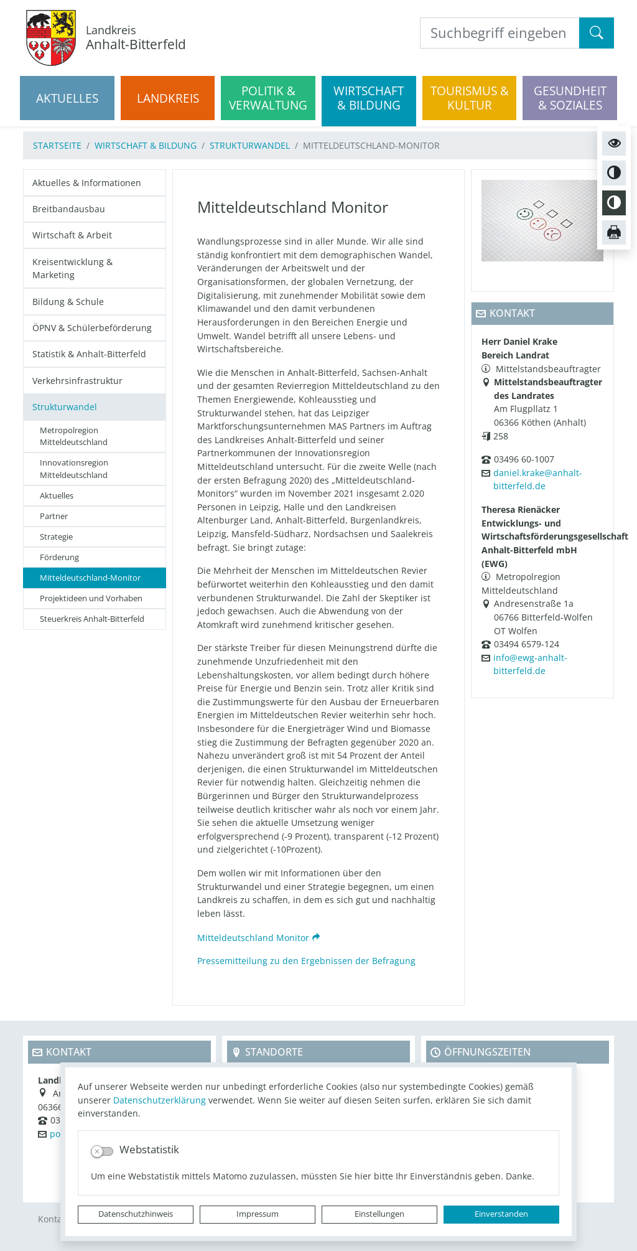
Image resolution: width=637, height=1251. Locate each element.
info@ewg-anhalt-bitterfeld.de (530, 664)
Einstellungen (379, 1214)
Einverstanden (501, 1214)
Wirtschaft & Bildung (146, 145)
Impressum (257, 1214)
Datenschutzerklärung (159, 1100)
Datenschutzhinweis (135, 1214)
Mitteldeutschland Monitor (253, 938)
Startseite (57, 145)
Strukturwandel (250, 145)
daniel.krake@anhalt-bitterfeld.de (537, 479)
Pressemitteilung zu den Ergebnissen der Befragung (306, 961)
